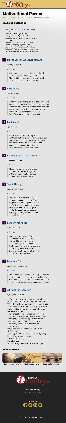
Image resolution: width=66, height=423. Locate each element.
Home (4, 18)
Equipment (13, 122)
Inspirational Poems (12, 359)
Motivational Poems (32, 359)
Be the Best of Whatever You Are (24, 59)
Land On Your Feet (17, 222)
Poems (13, 18)
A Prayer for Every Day (19, 289)
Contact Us (33, 395)
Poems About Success (52, 359)
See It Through (15, 184)
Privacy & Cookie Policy (33, 392)
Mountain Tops (15, 261)
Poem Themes (24, 18)
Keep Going (13, 88)
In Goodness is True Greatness (23, 155)
